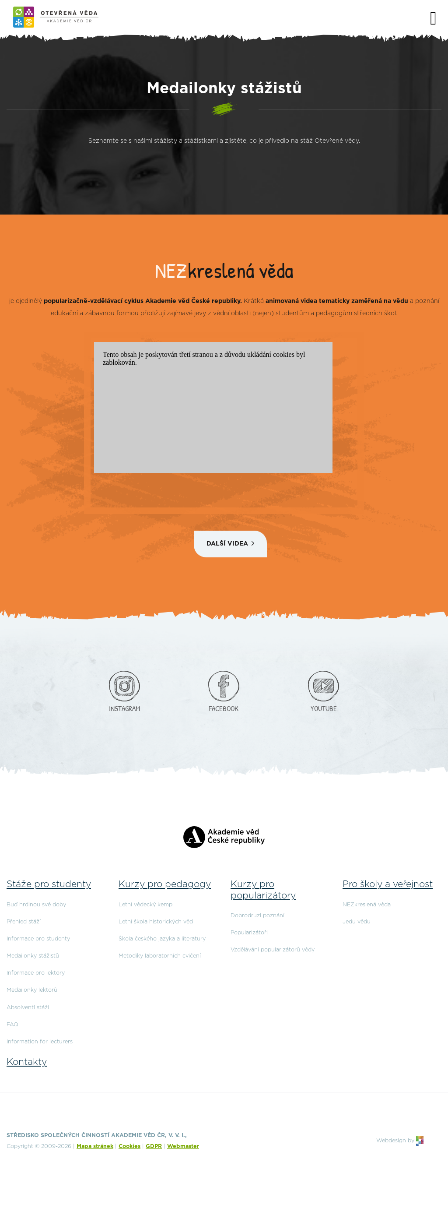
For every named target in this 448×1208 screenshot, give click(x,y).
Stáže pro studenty (49, 884)
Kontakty (27, 1062)
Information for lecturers (40, 1042)
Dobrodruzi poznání (257, 916)
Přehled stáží (24, 922)
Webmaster (183, 1146)
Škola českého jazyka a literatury (162, 939)
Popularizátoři (249, 933)
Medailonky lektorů (32, 990)
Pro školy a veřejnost (388, 884)
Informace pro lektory (36, 973)
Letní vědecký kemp (145, 905)
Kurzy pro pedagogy (165, 884)
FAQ (12, 1025)
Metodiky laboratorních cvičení (160, 956)
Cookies (129, 1146)
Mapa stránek (95, 1146)
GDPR (154, 1146)
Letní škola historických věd (156, 922)
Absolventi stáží (28, 1008)
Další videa (227, 544)
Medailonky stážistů (33, 956)
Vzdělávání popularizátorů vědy (273, 950)
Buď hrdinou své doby (36, 905)
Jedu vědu (357, 922)
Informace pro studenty (38, 939)
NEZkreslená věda (367, 905)
